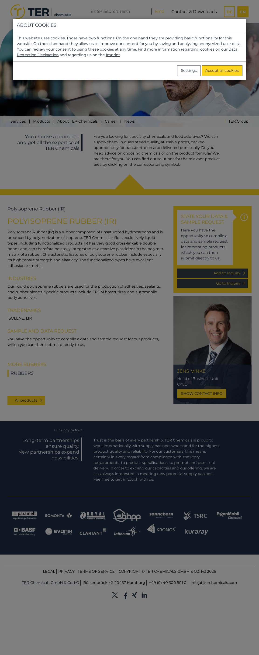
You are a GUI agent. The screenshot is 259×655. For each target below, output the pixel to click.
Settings (189, 70)
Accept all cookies (222, 70)
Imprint (113, 55)
